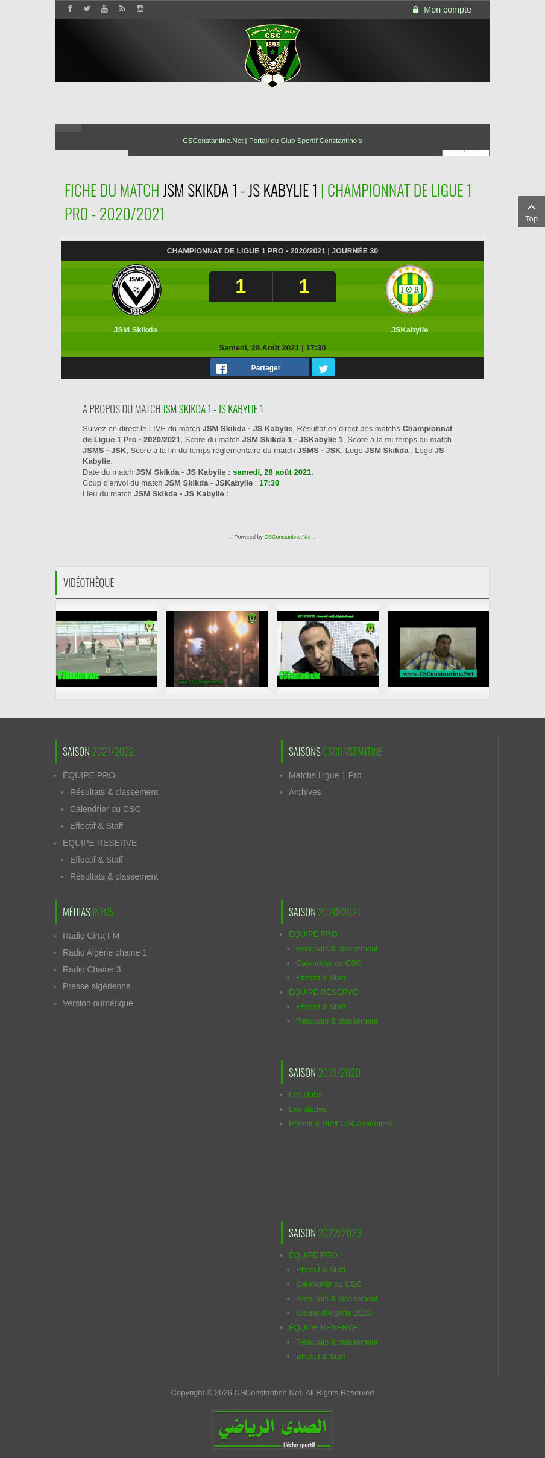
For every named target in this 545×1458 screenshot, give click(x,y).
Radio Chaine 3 (92, 969)
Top (531, 211)
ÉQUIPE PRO (89, 775)
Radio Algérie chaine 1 (105, 952)
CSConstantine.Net (287, 537)
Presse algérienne (97, 986)
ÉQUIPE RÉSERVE (100, 843)
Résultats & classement (114, 792)
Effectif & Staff (96, 826)
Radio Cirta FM (91, 935)
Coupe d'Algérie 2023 (333, 1312)
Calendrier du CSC (105, 809)
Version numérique (98, 1003)
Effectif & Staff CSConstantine (341, 1123)
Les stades (308, 1109)
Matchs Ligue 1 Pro (325, 775)
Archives (305, 792)
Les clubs (305, 1094)
